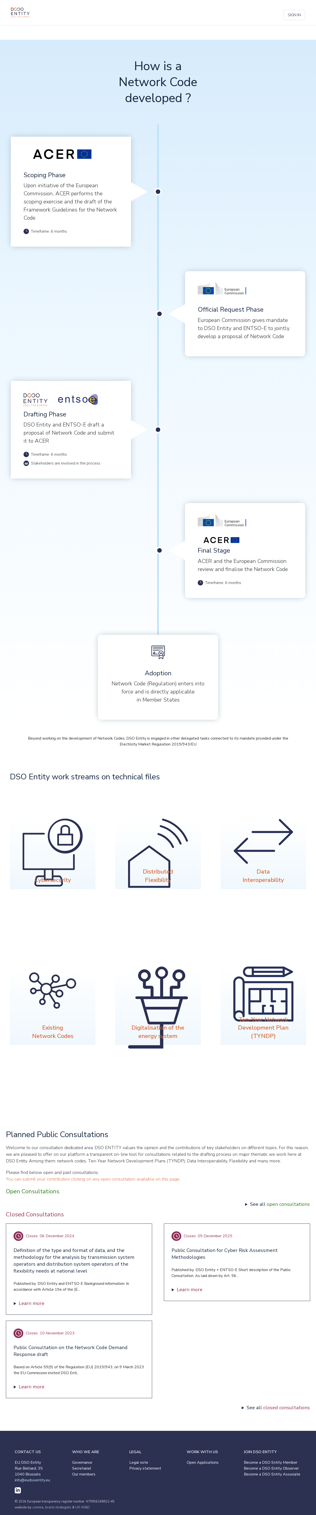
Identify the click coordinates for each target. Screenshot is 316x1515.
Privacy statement (145, 1468)
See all (280, 1204)
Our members (83, 1474)
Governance (82, 1462)
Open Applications (203, 1462)
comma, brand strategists (51, 1507)
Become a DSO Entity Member (270, 1462)
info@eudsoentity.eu (32, 1480)
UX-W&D (82, 1507)
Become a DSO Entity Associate (272, 1474)
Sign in (294, 15)
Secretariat (81, 1468)
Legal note (138, 1462)
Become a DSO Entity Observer (271, 1468)
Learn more (31, 1303)
